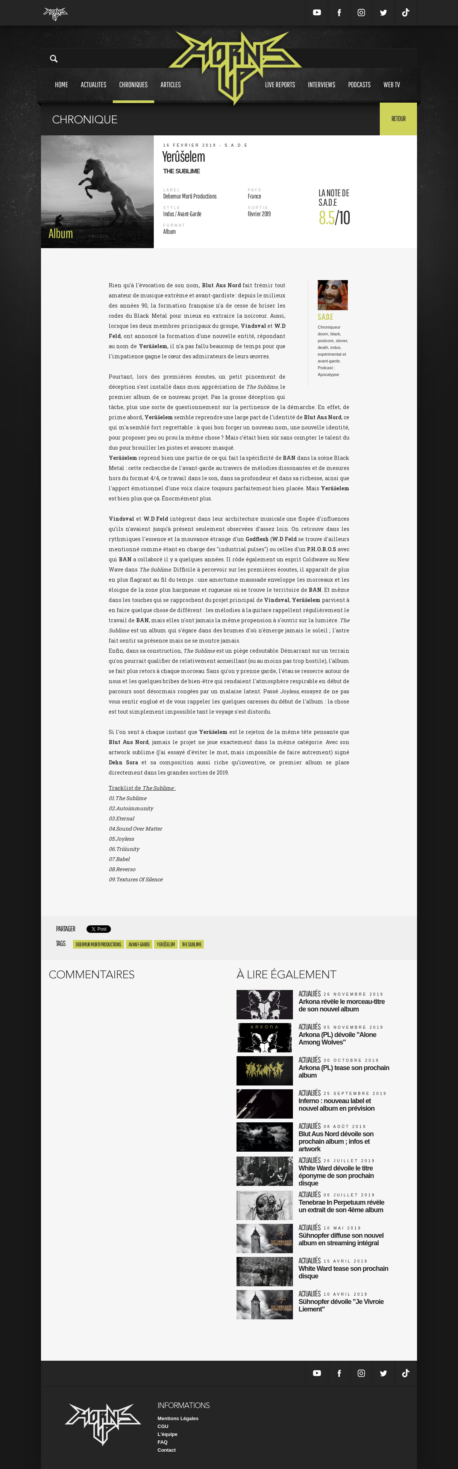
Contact (167, 1450)
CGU (163, 1426)
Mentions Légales (178, 1418)
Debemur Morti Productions (98, 944)
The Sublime (192, 944)
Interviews (322, 91)
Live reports (280, 91)
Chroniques (133, 91)
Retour (398, 118)
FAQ (163, 1442)
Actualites (93, 91)
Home (61, 91)
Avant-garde (139, 944)
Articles (170, 91)
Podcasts (359, 91)
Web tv (391, 91)
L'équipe (167, 1434)
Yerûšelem (166, 944)
